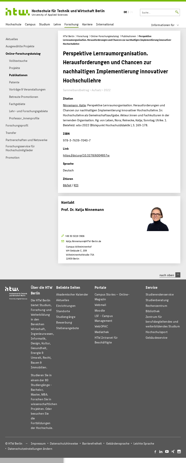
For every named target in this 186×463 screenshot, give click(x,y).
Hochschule (13, 24)
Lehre (57, 24)
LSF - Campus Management (104, 318)
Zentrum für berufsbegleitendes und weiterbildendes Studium (163, 321)
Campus (30, 24)
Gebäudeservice (156, 337)
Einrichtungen (66, 305)
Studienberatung (157, 300)
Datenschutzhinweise (64, 443)
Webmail (100, 304)
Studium (44, 24)
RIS (76, 185)
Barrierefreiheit (92, 443)
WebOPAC (101, 326)
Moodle (100, 310)
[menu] (168, 25)
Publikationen (129, 36)
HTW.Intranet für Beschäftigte (106, 340)
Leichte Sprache (143, 443)
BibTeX (67, 185)
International (105, 24)
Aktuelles (62, 300)
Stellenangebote (67, 328)
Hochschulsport (157, 332)
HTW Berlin (68, 36)
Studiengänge (65, 316)
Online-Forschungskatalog (105, 36)
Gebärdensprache (117, 443)
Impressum (38, 443)
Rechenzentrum (156, 305)
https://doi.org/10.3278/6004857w (86, 155)
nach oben (170, 275)
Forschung (71, 24)
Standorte (63, 311)
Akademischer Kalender (72, 294)
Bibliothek (153, 311)
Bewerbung (64, 322)
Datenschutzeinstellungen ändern (30, 448)
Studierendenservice (160, 294)
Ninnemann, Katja (74, 105)
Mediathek (102, 332)
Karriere (87, 24)
